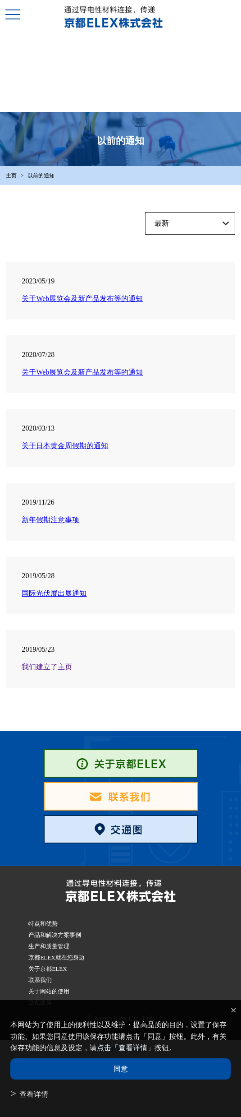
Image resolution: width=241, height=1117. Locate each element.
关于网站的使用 (48, 991)
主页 (11, 175)
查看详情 (33, 1094)
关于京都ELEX (47, 968)
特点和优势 (43, 923)
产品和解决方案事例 (54, 935)
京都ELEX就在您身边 (56, 957)
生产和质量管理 (48, 946)
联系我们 (40, 980)
